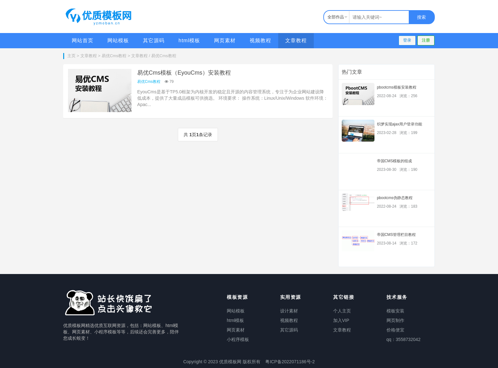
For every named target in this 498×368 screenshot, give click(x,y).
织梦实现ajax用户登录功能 (399, 124)
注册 (426, 40)
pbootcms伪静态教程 (395, 198)
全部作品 (335, 17)
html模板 (189, 40)
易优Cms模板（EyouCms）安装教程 (184, 73)
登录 (407, 40)
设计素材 (289, 310)
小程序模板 (238, 339)
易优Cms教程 (114, 55)
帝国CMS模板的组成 (394, 161)
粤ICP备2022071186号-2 (290, 361)
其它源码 (154, 40)
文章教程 (296, 40)
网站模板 (118, 40)
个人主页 (342, 310)
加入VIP (341, 320)
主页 (71, 55)
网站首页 (82, 40)
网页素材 (225, 40)
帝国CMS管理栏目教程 (396, 234)
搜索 (421, 17)
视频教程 (260, 40)
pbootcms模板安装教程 (396, 87)
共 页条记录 (198, 134)
